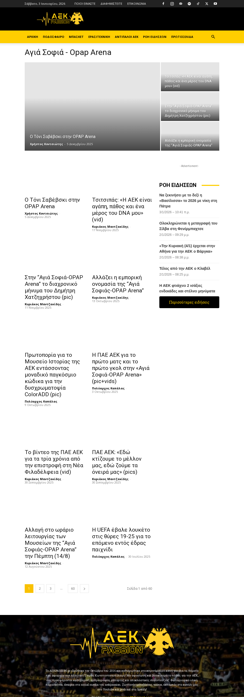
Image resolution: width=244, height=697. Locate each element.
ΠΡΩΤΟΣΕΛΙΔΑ (182, 37)
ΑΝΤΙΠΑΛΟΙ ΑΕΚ (126, 37)
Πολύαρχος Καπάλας (41, 378)
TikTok (133, 673)
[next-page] (84, 552)
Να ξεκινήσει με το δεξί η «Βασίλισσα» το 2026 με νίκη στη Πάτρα (188, 200)
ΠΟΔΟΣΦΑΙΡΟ (53, 37)
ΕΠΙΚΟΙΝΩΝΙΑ (136, 4)
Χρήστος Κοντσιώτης (46, 144)
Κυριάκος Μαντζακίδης (110, 218)
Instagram (101, 673)
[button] (213, 36)
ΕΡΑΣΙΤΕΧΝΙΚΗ (99, 37)
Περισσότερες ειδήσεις (189, 302)
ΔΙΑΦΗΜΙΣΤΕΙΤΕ (111, 4)
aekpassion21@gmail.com (131, 661)
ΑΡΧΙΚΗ (32, 37)
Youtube (193, 673)
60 (73, 552)
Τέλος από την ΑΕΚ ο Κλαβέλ (184, 268)
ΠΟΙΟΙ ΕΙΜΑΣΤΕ (84, 4)
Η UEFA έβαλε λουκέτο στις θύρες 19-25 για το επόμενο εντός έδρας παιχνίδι (120, 508)
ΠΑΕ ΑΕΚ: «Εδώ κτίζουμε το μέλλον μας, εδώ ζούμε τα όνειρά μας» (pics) (120, 434)
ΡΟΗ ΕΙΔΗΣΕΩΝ (154, 37)
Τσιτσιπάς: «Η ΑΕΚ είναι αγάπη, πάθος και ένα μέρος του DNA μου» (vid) (120, 205)
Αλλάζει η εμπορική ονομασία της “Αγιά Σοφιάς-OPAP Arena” (120, 274)
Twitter (162, 673)
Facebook (66, 673)
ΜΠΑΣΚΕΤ (76, 37)
